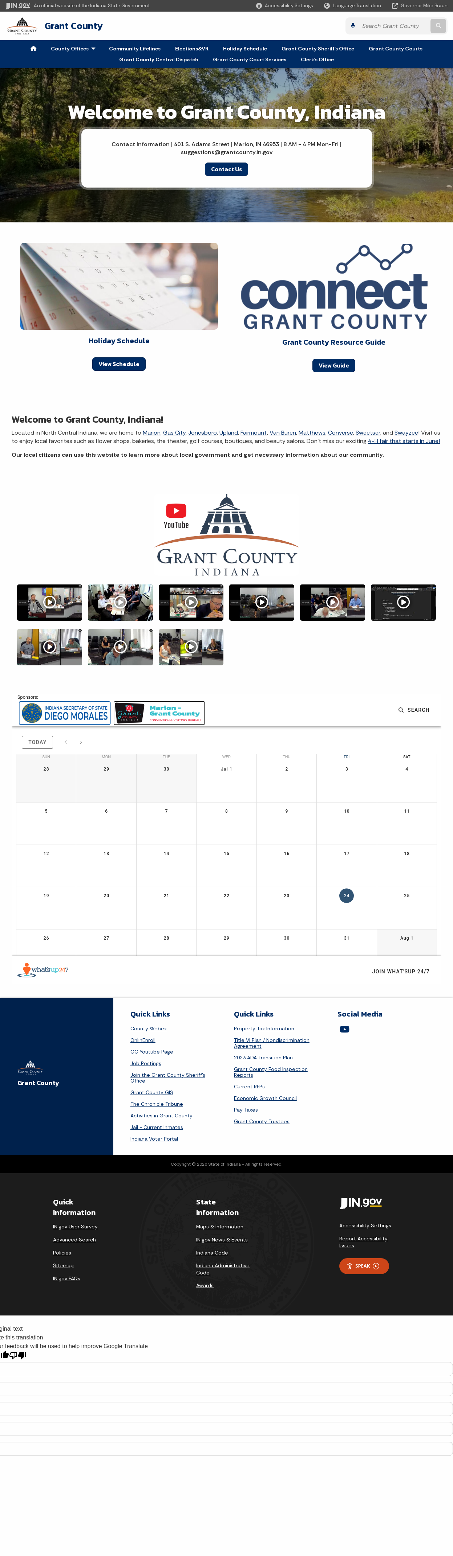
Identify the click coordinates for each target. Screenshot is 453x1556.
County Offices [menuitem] (75, 48)
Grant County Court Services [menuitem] (249, 59)
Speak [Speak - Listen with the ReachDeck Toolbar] (363, 1266)
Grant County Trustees (262, 1121)
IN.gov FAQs (66, 1278)
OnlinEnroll (142, 1040)
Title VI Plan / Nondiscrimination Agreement (272, 1043)
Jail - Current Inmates (156, 1127)
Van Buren (283, 432)
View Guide (334, 365)
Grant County (74, 26)
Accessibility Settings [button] (365, 1225)
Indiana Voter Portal (154, 1139)
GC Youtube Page (151, 1051)
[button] (284, 5)
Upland (228, 432)
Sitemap (63, 1265)
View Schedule (118, 364)
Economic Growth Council (265, 1098)
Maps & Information (219, 1226)
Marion (152, 432)
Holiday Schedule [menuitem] (245, 48)
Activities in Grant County (161, 1115)
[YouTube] (344, 1029)
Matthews (312, 432)
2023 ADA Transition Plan (263, 1057)
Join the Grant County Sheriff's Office (167, 1078)
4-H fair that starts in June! (404, 441)
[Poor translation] (18, 1355)
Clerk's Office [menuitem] (317, 59)
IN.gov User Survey (75, 1226)
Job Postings (145, 1063)
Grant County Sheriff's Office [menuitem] (318, 48)
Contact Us (226, 169)
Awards (205, 1285)
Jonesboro (202, 432)
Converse (340, 432)
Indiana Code (212, 1252)
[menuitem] (33, 48)
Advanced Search (74, 1239)
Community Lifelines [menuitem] (135, 48)
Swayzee (406, 432)
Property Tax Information (264, 1028)
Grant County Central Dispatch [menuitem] (158, 59)
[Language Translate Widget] (353, 5)
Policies (62, 1252)
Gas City (174, 432)
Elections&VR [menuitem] (192, 48)
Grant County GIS (151, 1092)
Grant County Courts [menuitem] (395, 48)
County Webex (148, 1028)
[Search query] (394, 26)
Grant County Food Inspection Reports (271, 1072)
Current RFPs (249, 1086)
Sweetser (368, 432)
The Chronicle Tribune (156, 1104)
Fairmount (253, 432)
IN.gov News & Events (222, 1239)
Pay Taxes (246, 1110)
